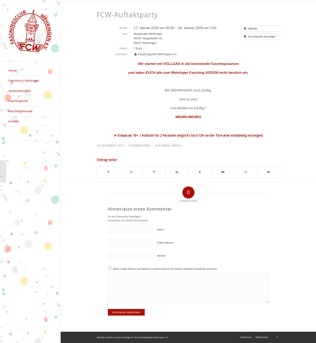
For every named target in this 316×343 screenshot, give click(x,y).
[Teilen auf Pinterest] (154, 172)
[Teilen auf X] (131, 172)
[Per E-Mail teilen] (268, 172)
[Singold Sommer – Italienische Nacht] (3, 171)
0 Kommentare (139, 145)
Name (161, 229)
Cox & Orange (123, 337)
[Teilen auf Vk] (222, 172)
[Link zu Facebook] (30, 136)
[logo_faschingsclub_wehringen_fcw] (30, 30)
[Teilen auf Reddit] (245, 172)
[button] (260, 36)
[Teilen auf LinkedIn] (177, 172)
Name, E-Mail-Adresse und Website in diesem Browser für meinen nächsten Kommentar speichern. (165, 269)
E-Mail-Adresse (166, 242)
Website (161, 256)
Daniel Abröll (171, 145)
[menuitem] (30, 70)
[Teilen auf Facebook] (108, 172)
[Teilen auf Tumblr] (200, 172)
